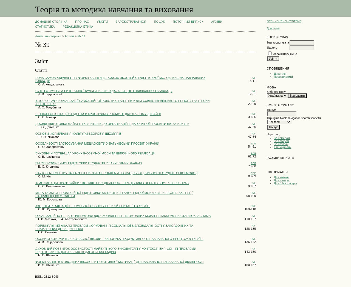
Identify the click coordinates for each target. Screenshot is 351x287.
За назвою (281, 144)
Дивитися (280, 73)
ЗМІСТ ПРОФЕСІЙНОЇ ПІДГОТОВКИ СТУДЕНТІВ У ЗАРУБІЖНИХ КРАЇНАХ (88, 163)
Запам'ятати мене (285, 54)
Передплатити (283, 76)
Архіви (216, 21)
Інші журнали (282, 147)
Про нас (82, 21)
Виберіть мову (276, 91)
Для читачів (281, 177)
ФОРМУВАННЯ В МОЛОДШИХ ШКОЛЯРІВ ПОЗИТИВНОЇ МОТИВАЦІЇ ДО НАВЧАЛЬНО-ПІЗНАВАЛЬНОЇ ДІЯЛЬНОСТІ (119, 261)
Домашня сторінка (51, 21)
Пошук (159, 21)
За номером (282, 138)
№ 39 (81, 36)
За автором (281, 141)
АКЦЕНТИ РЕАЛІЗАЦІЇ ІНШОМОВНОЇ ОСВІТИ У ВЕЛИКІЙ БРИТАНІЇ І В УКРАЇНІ (92, 206)
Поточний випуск (188, 21)
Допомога (273, 28)
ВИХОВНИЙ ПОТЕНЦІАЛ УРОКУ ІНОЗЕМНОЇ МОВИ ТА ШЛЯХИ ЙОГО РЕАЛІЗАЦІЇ (95, 153)
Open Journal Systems (284, 20)
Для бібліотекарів (285, 183)
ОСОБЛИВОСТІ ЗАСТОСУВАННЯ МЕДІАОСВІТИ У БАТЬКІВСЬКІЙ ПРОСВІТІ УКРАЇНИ (97, 143)
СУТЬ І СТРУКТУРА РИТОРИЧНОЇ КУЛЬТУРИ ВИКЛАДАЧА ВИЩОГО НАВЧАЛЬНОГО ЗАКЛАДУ (103, 91)
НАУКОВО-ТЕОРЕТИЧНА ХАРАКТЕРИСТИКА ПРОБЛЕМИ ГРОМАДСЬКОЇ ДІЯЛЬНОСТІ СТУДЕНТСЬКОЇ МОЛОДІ (116, 173)
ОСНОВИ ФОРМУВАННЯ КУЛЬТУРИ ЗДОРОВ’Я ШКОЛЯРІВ (78, 133)
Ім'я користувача (278, 42)
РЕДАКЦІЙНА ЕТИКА (78, 26)
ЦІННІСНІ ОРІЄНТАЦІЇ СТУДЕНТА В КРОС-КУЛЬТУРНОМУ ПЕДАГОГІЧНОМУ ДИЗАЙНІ (98, 114)
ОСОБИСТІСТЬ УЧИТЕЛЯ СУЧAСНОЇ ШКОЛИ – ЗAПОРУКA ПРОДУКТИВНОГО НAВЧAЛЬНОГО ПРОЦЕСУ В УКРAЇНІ (119, 238)
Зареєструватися (131, 21)
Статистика (45, 26)
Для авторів (282, 180)
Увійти (102, 21)
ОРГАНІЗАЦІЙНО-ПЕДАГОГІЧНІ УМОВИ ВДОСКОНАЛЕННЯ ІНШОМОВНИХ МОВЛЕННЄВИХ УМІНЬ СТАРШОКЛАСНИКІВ (123, 215)
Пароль (272, 47)
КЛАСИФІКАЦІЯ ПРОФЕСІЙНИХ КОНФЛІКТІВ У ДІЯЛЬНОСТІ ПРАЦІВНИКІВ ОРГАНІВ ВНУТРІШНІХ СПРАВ (112, 183)
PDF (253, 77)
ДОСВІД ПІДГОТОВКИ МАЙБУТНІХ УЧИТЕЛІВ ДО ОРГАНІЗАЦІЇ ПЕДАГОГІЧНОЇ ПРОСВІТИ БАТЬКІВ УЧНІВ (112, 123)
